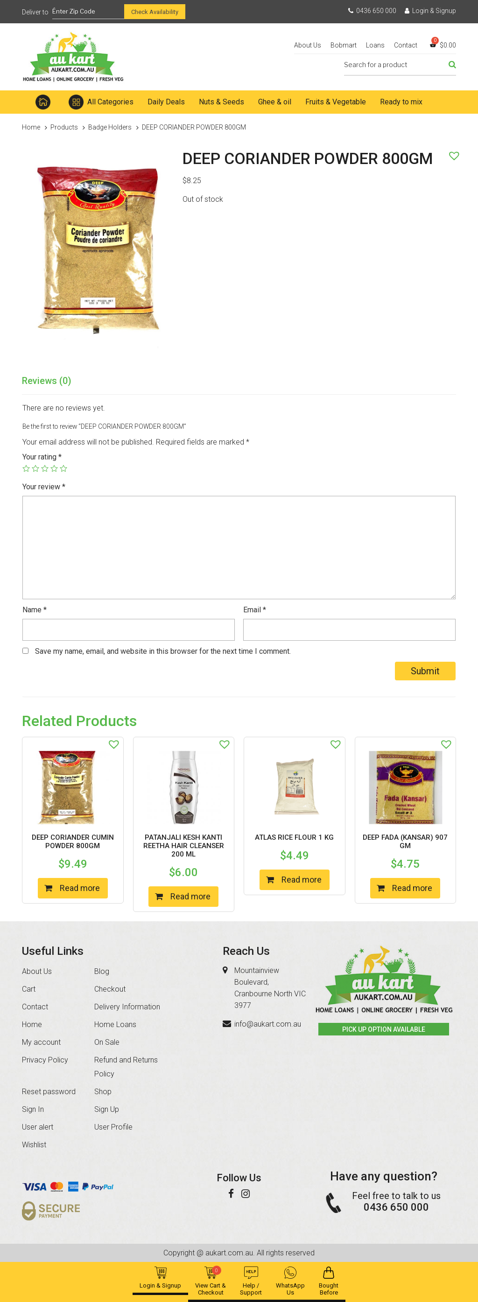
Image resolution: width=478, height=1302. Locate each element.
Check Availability (154, 11)
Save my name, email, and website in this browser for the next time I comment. (163, 651)
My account (41, 1042)
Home (43, 102)
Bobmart (343, 45)
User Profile (113, 1127)
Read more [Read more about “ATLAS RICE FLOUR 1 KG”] (301, 879)
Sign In (33, 1109)
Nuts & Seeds (221, 101)
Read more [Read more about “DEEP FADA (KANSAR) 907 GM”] (412, 888)
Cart (28, 989)
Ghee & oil (274, 101)
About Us (307, 45)
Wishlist (34, 1144)
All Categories (110, 101)
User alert (37, 1127)
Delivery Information (127, 1006)
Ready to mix (401, 101)
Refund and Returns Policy (126, 1066)
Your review (43, 486)
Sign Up (106, 1109)
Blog (101, 971)
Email (254, 609)
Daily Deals (166, 101)
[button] (452, 153)
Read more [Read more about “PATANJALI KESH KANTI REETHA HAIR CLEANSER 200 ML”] (190, 896)
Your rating (42, 456)
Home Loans (115, 1024)
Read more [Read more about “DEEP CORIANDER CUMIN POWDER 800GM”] (80, 888)
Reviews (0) (46, 380)
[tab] (46, 381)
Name (34, 609)
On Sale (107, 1042)
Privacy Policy (45, 1059)
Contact (405, 45)
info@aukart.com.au (267, 1024)
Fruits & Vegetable (335, 101)
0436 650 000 (372, 10)
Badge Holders (110, 127)
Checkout (110, 989)
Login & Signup (430, 10)
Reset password (49, 1091)
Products (64, 127)
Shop (103, 1091)
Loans (375, 45)
